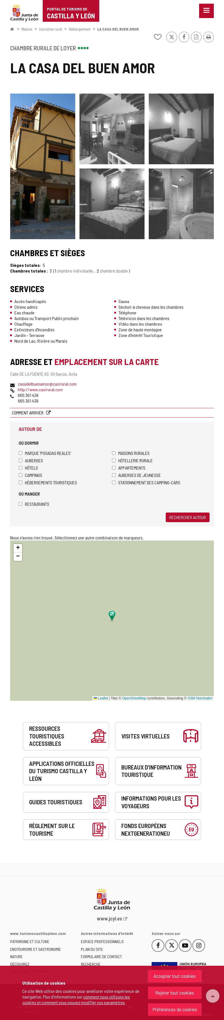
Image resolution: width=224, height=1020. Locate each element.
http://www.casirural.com (40, 389)
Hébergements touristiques (48, 482)
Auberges (31, 460)
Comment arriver (28, 412)
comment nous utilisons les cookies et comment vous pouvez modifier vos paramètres (76, 999)
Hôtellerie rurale (132, 460)
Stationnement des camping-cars (146, 482)
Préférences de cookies (174, 1009)
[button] (18, 548)
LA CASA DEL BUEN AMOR (118, 29)
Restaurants (34, 504)
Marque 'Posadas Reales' (45, 453)
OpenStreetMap (134, 698)
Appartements (128, 467)
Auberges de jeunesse (136, 475)
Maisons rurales (131, 453)
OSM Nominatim (200, 698)
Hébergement (80, 29)
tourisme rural (50, 29)
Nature (26, 29)
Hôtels (28, 467)
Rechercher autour (187, 517)
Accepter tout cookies (175, 976)
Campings (30, 475)
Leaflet (101, 698)
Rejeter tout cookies (174, 992)
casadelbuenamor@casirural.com (47, 383)
